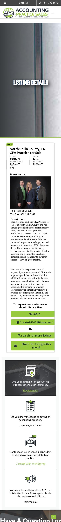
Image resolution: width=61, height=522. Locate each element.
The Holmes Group (21, 210)
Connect (24, 3)
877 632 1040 (48, 3)
